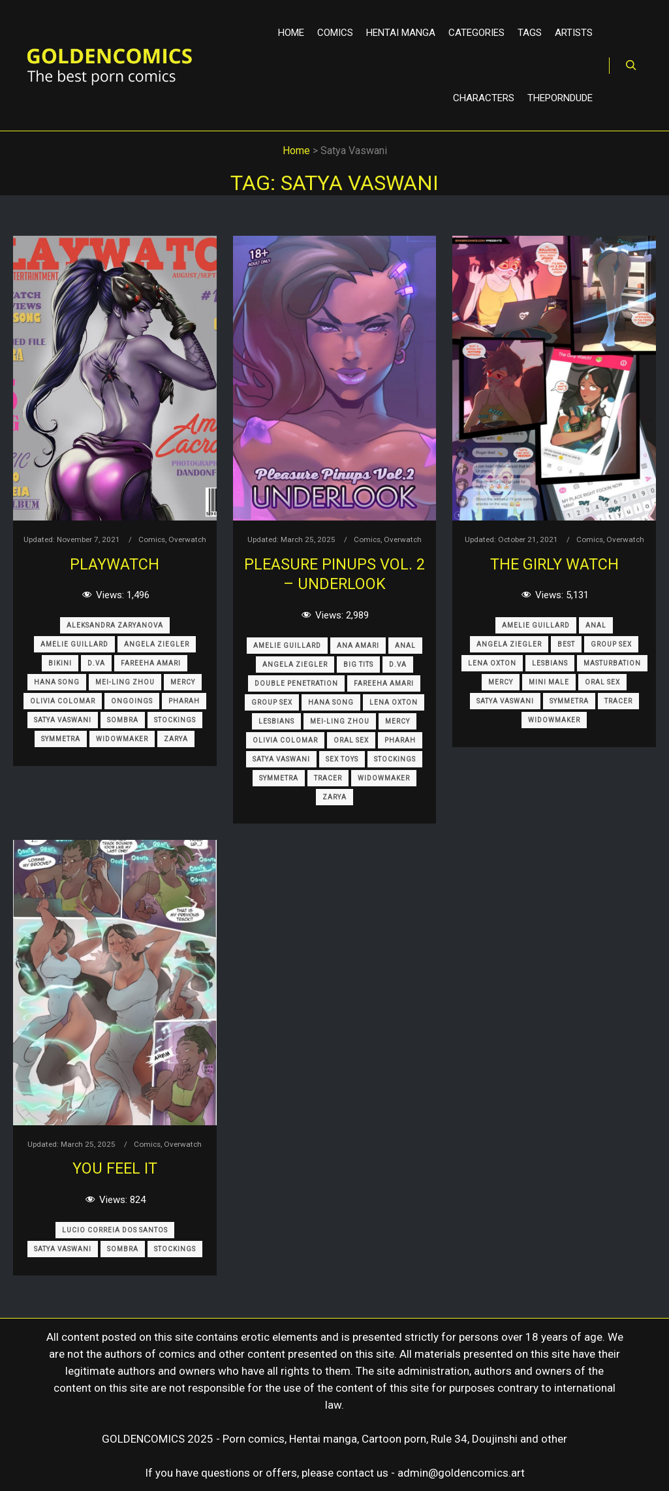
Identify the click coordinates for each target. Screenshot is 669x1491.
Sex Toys (342, 759)
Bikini (60, 663)
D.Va (96, 663)
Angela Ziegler (156, 644)
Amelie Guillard (74, 644)
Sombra (122, 720)
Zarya (176, 739)
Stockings (175, 720)
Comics (151, 539)
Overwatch (187, 539)
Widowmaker (122, 739)
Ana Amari (358, 645)
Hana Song (57, 682)
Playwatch (114, 564)
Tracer (328, 778)
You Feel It (114, 1168)
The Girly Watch (554, 564)
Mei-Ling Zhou (125, 682)
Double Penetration (296, 683)
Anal (405, 645)
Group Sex (271, 702)
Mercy (182, 682)
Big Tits (358, 664)
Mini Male (549, 682)
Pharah (184, 701)
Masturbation (612, 663)
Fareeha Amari (151, 663)
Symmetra (60, 739)
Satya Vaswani (62, 720)
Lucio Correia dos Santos (115, 1230)
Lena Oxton (393, 702)
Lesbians (276, 721)
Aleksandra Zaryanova (115, 625)
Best (566, 644)
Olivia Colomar (62, 701)
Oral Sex (351, 740)
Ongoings (132, 701)
